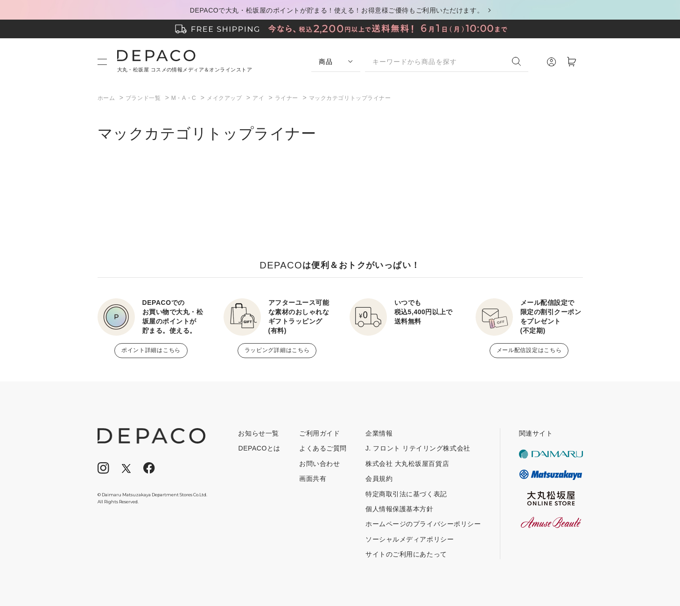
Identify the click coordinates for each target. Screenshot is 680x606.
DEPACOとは (259, 448)
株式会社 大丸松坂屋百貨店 (407, 463)
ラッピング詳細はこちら (277, 350)
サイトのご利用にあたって (406, 554)
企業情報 (379, 433)
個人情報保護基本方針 (399, 509)
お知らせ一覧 (258, 433)
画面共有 (312, 478)
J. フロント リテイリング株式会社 (417, 448)
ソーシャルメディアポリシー (409, 539)
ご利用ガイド (319, 433)
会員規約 (379, 478)
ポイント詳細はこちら (151, 350)
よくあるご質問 (323, 448)
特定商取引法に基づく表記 (406, 494)
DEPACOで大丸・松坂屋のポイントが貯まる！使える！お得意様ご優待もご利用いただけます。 (337, 10)
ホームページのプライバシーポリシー (423, 524)
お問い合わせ (319, 463)
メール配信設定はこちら (529, 350)
